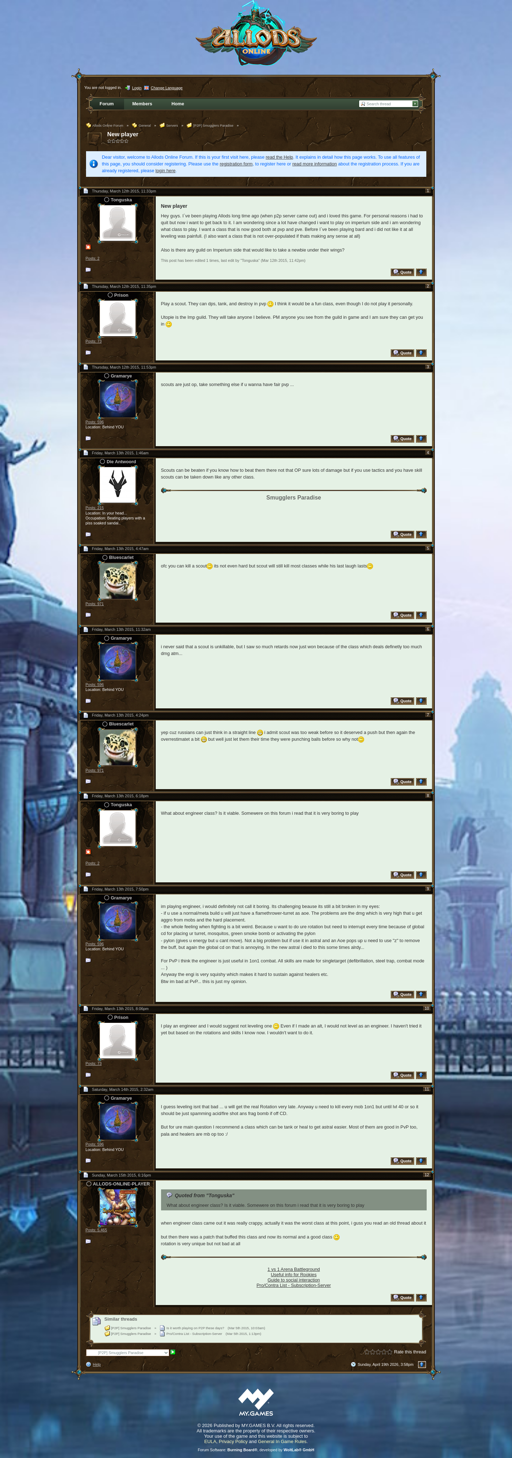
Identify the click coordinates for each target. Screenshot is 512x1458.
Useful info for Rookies (294, 1274)
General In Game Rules (282, 1441)
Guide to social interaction (293, 1280)
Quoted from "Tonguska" (204, 1195)
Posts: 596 (95, 422)
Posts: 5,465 (96, 1230)
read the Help (279, 157)
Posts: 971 (95, 604)
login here (165, 170)
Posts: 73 (94, 341)
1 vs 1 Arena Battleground (293, 1269)
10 (427, 1008)
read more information (314, 164)
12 (427, 1175)
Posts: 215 (95, 508)
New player (123, 134)
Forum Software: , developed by (256, 1450)
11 (427, 1089)
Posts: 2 (93, 258)
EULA (210, 1441)
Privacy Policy (233, 1441)
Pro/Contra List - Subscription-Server (293, 1285)
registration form (236, 164)
